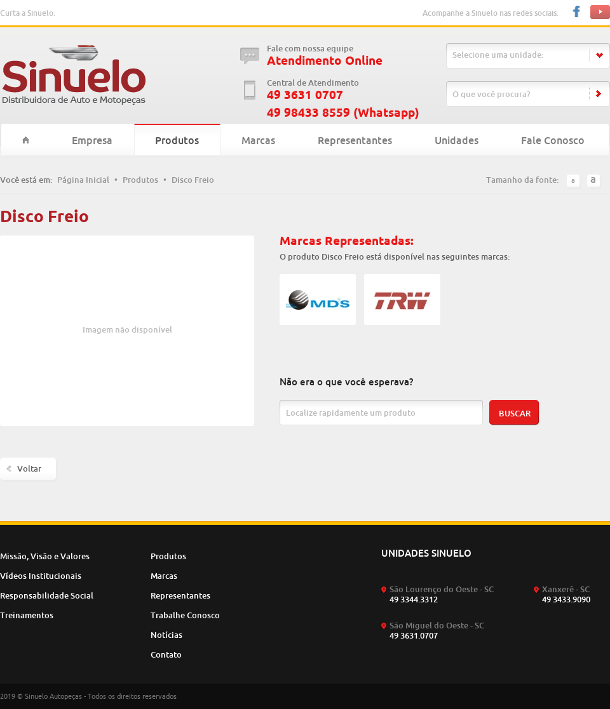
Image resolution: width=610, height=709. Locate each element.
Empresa (92, 140)
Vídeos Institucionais (40, 576)
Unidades (456, 140)
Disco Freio (193, 180)
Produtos (177, 140)
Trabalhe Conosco (185, 615)
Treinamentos (26, 615)
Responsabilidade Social (46, 595)
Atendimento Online (325, 60)
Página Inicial (83, 180)
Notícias (166, 635)
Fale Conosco (553, 140)
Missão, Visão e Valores (45, 556)
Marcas (258, 140)
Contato (166, 654)
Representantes (355, 140)
